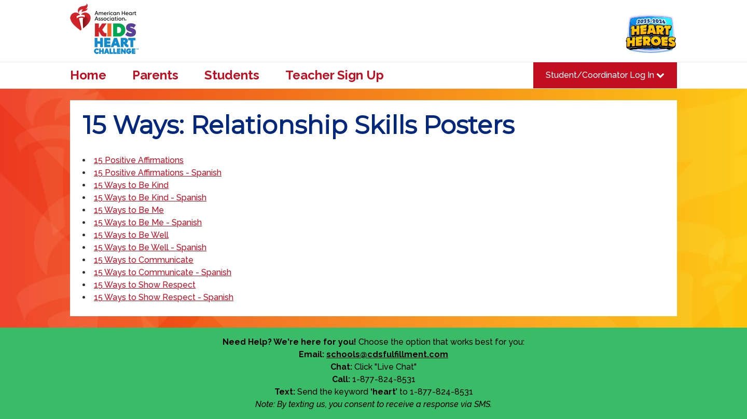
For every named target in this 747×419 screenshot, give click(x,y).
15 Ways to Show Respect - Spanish (163, 297)
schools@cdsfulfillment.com (387, 354)
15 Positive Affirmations (139, 160)
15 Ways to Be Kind (131, 185)
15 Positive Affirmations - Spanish (158, 173)
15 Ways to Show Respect (145, 285)
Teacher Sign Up (334, 75)
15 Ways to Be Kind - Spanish (150, 197)
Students (231, 75)
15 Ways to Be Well (131, 235)
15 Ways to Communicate (143, 260)
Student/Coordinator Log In (605, 75)
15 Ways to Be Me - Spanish (148, 222)
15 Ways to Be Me (129, 210)
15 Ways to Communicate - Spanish (162, 272)
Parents (155, 75)
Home (88, 75)
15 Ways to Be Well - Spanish (150, 247)
